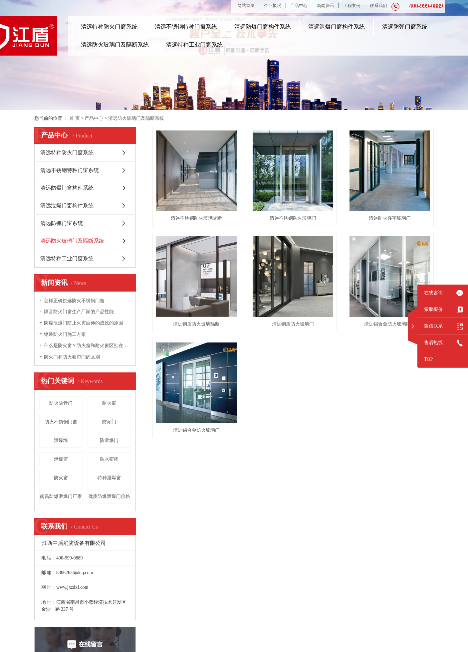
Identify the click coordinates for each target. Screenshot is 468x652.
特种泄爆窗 (109, 477)
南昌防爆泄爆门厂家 (61, 496)
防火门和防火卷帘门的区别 (72, 356)
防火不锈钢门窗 (61, 421)
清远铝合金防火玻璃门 (196, 430)
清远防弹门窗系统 (404, 27)
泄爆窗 (61, 459)
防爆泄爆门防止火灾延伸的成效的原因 (83, 323)
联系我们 (378, 5)
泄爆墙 (61, 440)
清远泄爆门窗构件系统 (336, 27)
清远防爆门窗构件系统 (262, 27)
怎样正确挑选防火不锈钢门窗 (74, 300)
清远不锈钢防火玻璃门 (293, 218)
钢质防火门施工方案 (65, 334)
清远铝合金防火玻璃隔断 (389, 324)
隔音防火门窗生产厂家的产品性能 (79, 311)
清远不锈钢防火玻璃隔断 (196, 218)
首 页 (74, 118)
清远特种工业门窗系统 (194, 45)
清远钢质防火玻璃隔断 (196, 324)
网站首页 (246, 5)
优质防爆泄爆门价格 (109, 496)
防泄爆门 (109, 440)
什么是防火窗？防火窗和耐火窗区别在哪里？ (87, 345)
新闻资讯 (325, 5)
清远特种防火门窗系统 (109, 27)
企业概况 (272, 5)
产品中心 (299, 5)
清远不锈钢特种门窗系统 (186, 27)
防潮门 (109, 421)
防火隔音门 (61, 403)
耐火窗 (109, 403)
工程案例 (351, 5)
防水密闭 (109, 459)
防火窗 (61, 477)
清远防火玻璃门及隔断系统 (115, 45)
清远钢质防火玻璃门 (293, 324)
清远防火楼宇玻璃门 (390, 218)
